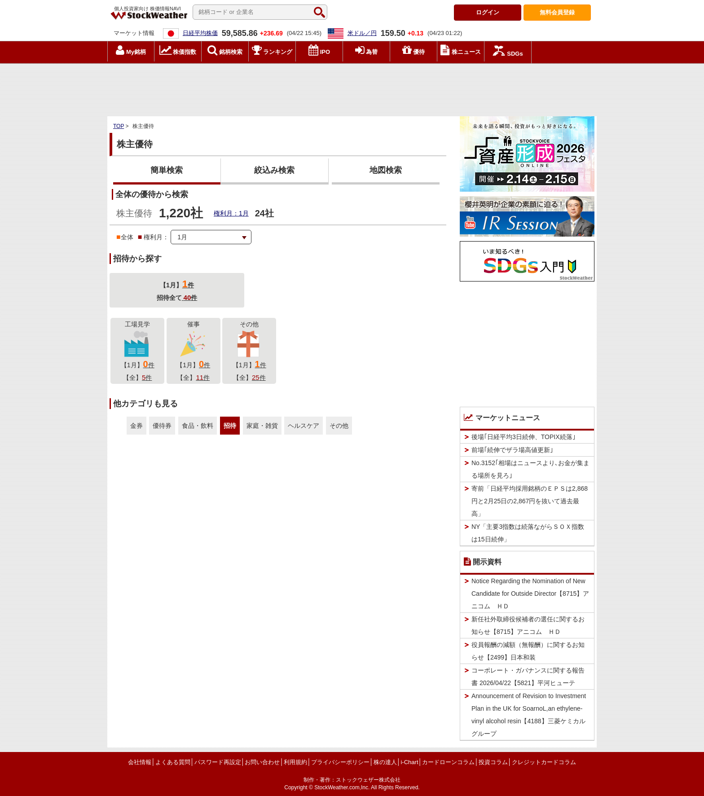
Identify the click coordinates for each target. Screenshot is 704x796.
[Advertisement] (352, 87)
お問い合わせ (262, 762)
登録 (557, 12)
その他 (339, 425)
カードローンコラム (448, 762)
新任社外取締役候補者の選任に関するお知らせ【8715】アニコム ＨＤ (528, 625)
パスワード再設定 (217, 762)
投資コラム (493, 762)
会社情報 (139, 762)
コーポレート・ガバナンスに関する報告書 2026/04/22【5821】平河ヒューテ (528, 676)
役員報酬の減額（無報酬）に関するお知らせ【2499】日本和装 (528, 651)
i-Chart (409, 762)
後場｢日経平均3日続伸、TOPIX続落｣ (523, 436)
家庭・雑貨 (262, 425)
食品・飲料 (197, 425)
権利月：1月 (231, 213)
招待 (230, 425)
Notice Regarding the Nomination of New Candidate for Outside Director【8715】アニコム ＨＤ (530, 593)
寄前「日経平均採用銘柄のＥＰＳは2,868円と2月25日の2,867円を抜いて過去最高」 (529, 501)
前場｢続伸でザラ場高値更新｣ (512, 449)
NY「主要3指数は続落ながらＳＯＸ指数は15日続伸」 (527, 533)
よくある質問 (172, 762)
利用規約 (295, 762)
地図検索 (386, 170)
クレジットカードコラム (544, 762)
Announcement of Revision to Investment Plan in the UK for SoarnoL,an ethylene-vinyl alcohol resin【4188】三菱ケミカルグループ (528, 714)
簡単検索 (166, 170)
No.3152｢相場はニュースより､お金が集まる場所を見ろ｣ (530, 469)
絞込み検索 (274, 170)
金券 (136, 425)
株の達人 (385, 762)
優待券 (162, 425)
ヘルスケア (303, 425)
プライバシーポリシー (340, 762)
